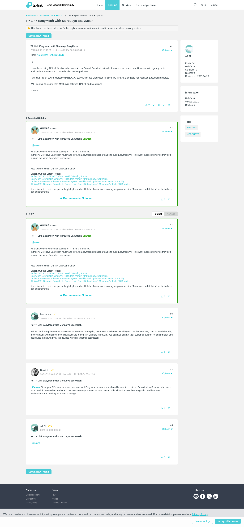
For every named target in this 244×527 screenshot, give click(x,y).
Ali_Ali (43, 426)
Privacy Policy (31, 502)
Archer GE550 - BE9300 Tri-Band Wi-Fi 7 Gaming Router (59, 176)
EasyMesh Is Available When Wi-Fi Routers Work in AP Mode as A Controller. (69, 179)
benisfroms (45, 314)
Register (214, 5)
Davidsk (44, 370)
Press (55, 490)
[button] (169, 105)
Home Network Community (37, 15)
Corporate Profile (33, 495)
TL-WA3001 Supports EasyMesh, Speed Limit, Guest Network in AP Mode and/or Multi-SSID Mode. (80, 184)
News (54, 495)
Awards (55, 499)
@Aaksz (36, 145)
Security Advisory (59, 502)
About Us (31, 490)
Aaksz (188, 56)
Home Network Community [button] (60, 5)
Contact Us (31, 499)
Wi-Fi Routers (57, 15)
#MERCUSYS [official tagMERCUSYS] (57, 55)
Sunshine (52, 128)
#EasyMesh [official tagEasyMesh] (43, 55)
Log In (203, 5)
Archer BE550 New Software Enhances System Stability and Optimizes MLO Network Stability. (78, 181)
